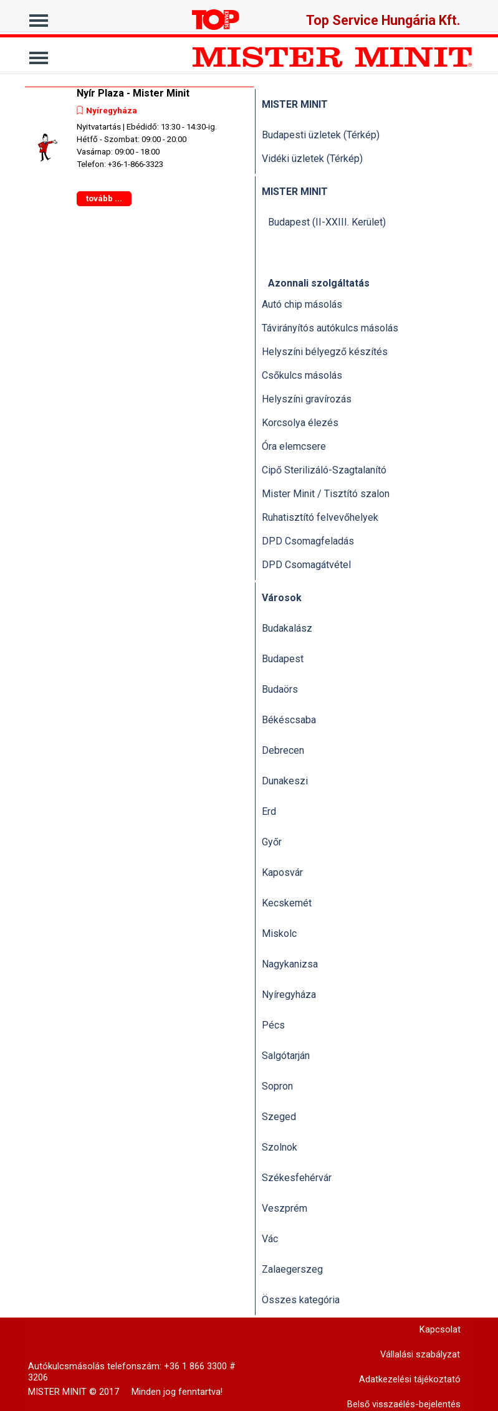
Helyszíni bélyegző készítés (325, 352)
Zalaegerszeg (292, 1269)
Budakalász (287, 628)
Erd (269, 811)
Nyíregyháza (111, 110)
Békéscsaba (289, 720)
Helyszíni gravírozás (307, 399)
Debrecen (283, 750)
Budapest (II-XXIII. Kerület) (327, 222)
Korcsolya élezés (300, 423)
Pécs (273, 1025)
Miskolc (279, 933)
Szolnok (279, 1147)
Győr (272, 842)
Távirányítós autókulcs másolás (330, 328)
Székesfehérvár (297, 1178)
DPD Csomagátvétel (306, 565)
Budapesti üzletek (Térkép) (321, 135)
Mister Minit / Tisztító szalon (326, 494)
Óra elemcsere (294, 446)
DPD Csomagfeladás (308, 541)
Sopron (277, 1086)
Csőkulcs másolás (302, 375)
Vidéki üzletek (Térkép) (312, 158)
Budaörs (280, 689)
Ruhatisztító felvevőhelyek (320, 517)
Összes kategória (301, 1300)
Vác (270, 1239)
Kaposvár (282, 872)
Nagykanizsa (290, 964)
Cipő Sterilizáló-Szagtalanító (324, 470)
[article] (139, 147)
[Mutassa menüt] (39, 17)
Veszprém (284, 1208)
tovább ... (104, 198)
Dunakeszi (285, 781)
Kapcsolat (440, 1329)
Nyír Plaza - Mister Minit (133, 93)
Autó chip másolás (302, 304)
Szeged (279, 1117)
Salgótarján (286, 1056)
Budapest (283, 659)
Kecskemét (287, 903)
